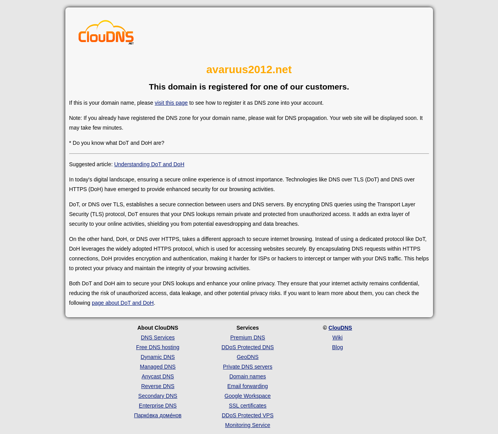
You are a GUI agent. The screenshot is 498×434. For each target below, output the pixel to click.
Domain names (247, 376)
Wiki (337, 337)
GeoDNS (247, 357)
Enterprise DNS (158, 405)
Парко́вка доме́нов (158, 415)
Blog (337, 347)
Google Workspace (247, 396)
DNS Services (158, 337)
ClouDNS (340, 328)
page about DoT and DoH (123, 303)
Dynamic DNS (158, 357)
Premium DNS (247, 337)
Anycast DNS (158, 376)
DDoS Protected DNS (247, 347)
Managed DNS (158, 367)
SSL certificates (248, 405)
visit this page (171, 103)
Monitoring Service (247, 425)
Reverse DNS (158, 386)
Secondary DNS (157, 396)
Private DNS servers (247, 367)
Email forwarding (247, 386)
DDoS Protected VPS (248, 415)
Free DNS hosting (157, 347)
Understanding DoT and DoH (149, 164)
